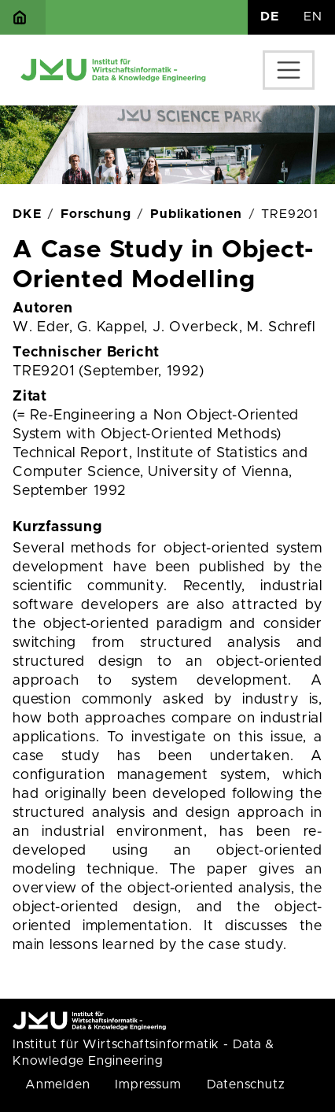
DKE (27, 214)
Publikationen (195, 214)
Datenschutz (246, 1084)
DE (269, 16)
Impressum (148, 1084)
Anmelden (57, 1084)
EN (313, 16)
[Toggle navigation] (289, 70)
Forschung (96, 214)
